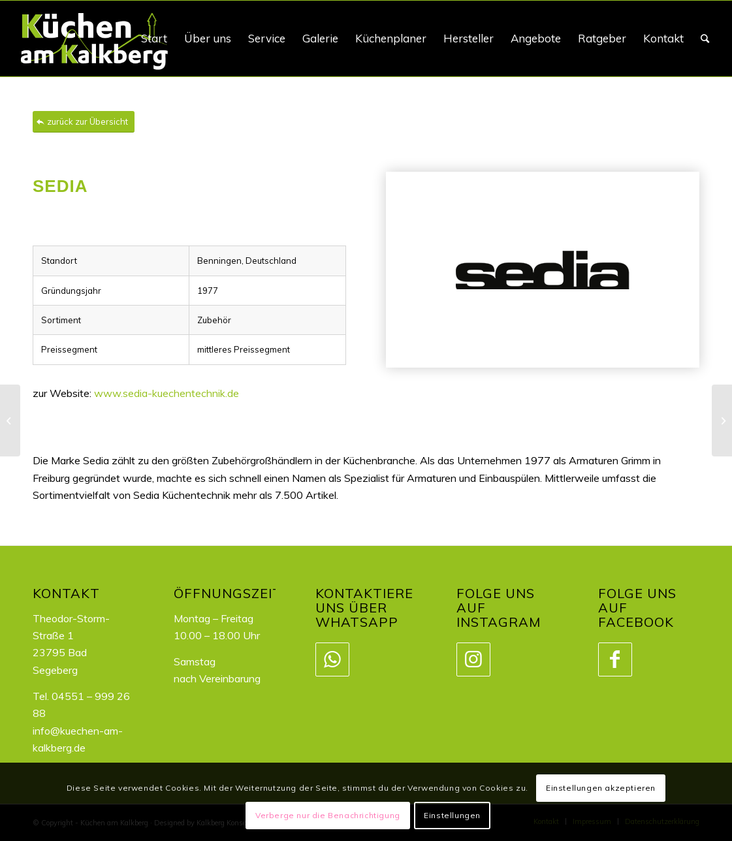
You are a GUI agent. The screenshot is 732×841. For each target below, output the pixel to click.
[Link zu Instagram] (472, 659)
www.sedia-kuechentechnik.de (166, 393)
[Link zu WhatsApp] (331, 659)
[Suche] (705, 38)
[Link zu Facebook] (614, 659)
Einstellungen (452, 815)
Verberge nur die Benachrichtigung (327, 815)
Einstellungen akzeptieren (601, 788)
